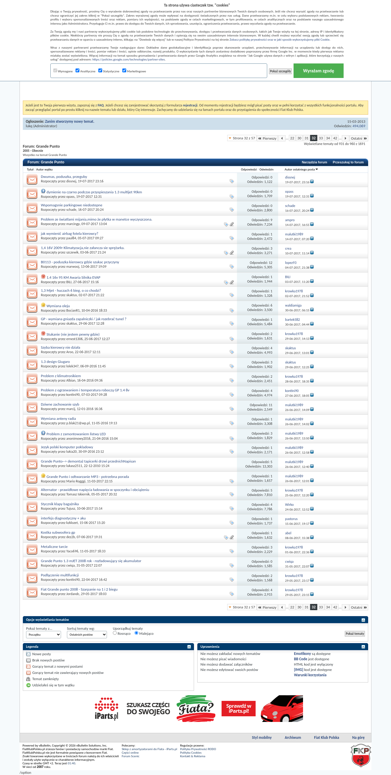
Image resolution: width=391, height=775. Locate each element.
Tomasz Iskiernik (78, 494)
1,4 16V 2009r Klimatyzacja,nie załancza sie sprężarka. (82, 247)
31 (306, 138)
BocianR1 (73, 310)
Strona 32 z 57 (244, 138)
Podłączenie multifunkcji (60, 575)
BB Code (300, 659)
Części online (130, 753)
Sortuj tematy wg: (81, 628)
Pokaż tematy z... (39, 628)
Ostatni (359, 138)
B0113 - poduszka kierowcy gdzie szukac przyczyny (80, 262)
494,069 (358, 126)
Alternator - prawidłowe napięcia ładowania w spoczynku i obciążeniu (95, 489)
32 (313, 138)
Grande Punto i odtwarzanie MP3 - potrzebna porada (88, 476)
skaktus (71, 295)
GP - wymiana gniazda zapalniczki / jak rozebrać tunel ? (83, 319)
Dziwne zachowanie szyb (60, 404)
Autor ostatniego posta (301, 169)
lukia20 (71, 451)
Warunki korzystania (310, 675)
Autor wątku (44, 169)
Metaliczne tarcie (54, 546)
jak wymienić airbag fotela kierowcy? (69, 233)
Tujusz (70, 508)
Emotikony (302, 653)
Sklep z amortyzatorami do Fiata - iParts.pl (149, 749)
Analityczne (85, 71)
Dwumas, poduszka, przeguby (64, 176)
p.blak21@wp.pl (78, 423)
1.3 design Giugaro (55, 361)
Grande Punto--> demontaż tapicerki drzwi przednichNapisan (88, 461)
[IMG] (298, 669)
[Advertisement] (195, 85)
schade (71, 210)
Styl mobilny (262, 737)
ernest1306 (74, 339)
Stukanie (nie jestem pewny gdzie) (73, 334)
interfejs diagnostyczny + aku (63, 518)
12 (270, 263)
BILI (69, 282)
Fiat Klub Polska (326, 737)
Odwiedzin (266, 169)
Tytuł (30, 169)
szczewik (72, 252)
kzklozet (72, 523)
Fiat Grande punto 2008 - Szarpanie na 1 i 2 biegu (79, 589)
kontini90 (73, 395)
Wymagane (63, 71)
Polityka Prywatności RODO (198, 749)
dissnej (71, 181)
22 (292, 138)
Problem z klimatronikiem (61, 376)
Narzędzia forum (314, 162)
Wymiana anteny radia (58, 418)
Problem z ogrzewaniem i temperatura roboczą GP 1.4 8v (85, 390)
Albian (71, 380)
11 (270, 405)
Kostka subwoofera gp (58, 532)
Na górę (358, 737)
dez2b (70, 537)
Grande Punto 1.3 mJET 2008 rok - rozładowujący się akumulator (91, 561)
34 (328, 138)
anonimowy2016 (78, 438)
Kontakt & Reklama (192, 756)
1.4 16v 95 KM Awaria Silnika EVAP (73, 277)
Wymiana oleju (58, 306)
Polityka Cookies (190, 753)
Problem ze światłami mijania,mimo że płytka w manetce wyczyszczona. (96, 219)
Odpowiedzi (249, 169)
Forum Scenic (131, 756)
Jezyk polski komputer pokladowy (67, 447)
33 (321, 138)
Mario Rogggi (76, 481)
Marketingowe (134, 71)
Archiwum (293, 737)
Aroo (69, 352)
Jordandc (72, 594)
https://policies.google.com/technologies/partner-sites (128, 59)
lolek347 (72, 366)
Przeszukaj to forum (348, 162)
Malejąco (143, 633)
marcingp (73, 224)
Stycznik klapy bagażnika (60, 504)
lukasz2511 (74, 466)
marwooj (72, 266)
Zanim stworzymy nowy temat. (69, 121)
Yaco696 (72, 551)
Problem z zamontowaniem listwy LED (76, 434)
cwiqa (70, 565)
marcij (70, 409)
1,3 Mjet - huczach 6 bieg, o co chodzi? (71, 290)
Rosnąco (122, 633)
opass (70, 196)
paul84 (71, 238)
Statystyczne (108, 71)
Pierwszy (267, 138)
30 (299, 138)
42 (335, 138)
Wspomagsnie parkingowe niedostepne (71, 205)
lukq (29, 126)
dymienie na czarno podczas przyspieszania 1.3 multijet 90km (94, 192)
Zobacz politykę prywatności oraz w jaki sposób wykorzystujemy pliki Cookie (279, 40)
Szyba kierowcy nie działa (60, 347)
